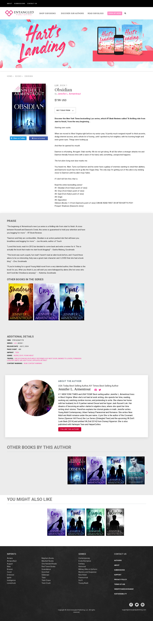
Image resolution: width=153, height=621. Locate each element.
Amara (10, 558)
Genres (82, 554)
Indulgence (11, 580)
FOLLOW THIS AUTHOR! (69, 429)
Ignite (9, 578)
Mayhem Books (48, 558)
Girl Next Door (25, 360)
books (19, 76)
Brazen (10, 569)
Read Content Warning (33, 363)
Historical (82, 566)
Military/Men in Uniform (87, 569)
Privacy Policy (120, 579)
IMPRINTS (11, 554)
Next (86, 301)
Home (10, 76)
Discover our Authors (72, 13)
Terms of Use (119, 584)
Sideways (45, 575)
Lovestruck (11, 583)
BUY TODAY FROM (65, 110)
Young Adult (28, 355)
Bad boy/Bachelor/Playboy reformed (30, 358)
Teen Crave (46, 580)
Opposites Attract (39, 360)
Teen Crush (46, 583)
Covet (9, 572)
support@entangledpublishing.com (134, 610)
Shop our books (47, 13)
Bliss (9, 566)
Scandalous (46, 569)
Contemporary (84, 558)
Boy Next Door (51, 358)
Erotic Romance (84, 561)
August (10, 564)
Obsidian (28, 76)
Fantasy (81, 564)
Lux (57, 85)
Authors (118, 560)
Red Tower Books (48, 566)
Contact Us (32, 3)
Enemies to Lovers (65, 358)
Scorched (45, 572)
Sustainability (120, 594)
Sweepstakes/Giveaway (124, 589)
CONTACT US (120, 554)
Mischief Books (48, 561)
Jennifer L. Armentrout (69, 93)
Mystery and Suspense (87, 572)
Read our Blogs (96, 13)
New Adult (82, 575)
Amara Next (12, 561)
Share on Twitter (18, 138)
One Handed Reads (49, 564)
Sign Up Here (114, 13)
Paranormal (83, 578)
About (9, 3)
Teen (17, 352)
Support (117, 575)
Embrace (10, 575)
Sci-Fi (21, 355)
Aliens (16, 355)
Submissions (19, 3)
